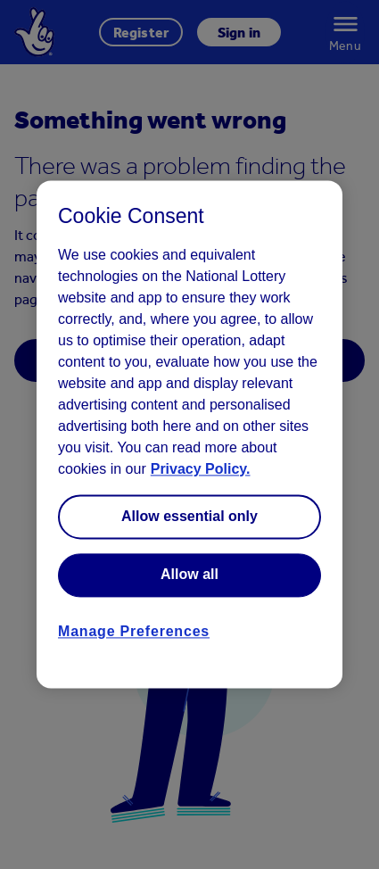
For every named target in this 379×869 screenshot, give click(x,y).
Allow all (189, 575)
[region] (189, 434)
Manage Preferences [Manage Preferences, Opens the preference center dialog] (134, 631)
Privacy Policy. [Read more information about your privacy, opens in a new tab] (201, 468)
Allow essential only (189, 516)
